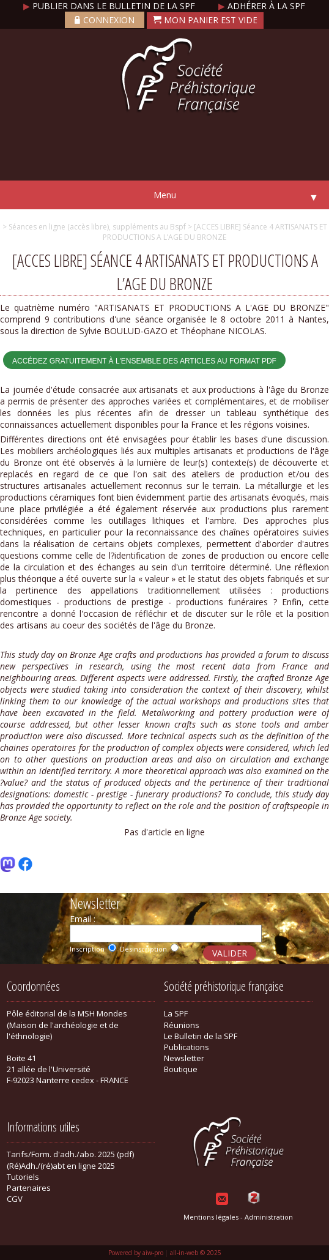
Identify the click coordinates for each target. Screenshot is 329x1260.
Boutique (181, 1069)
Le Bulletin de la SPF (200, 1036)
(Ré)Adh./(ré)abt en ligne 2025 (61, 1165)
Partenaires (29, 1187)
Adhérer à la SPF (261, 6)
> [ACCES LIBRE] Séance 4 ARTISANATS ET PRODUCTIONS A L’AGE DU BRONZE (215, 232)
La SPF (176, 1013)
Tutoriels (23, 1176)
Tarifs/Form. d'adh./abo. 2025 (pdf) (70, 1154)
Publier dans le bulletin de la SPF (110, 6)
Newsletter (184, 1058)
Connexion (105, 20)
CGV (15, 1198)
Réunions (181, 1025)
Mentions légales (210, 1216)
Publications (186, 1047)
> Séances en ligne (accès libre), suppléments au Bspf (94, 227)
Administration (269, 1216)
